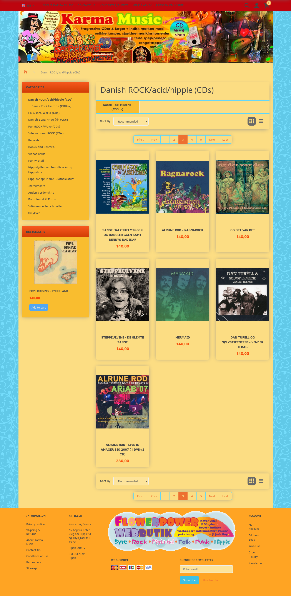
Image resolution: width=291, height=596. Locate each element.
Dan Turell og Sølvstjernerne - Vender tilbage (242, 342)
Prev (154, 139)
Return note (33, 562)
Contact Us (86, 5)
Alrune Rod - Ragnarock (182, 229)
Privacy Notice (35, 524)
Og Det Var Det (242, 229)
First (140, 139)
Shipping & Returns (33, 532)
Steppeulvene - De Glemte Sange (122, 339)
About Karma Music (57, 5)
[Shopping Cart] (267, 5)
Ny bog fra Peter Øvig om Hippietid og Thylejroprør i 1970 (80, 535)
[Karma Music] (145, 36)
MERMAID (182, 337)
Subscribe (189, 580)
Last (225, 139)
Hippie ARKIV (142, 5)
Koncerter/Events (114, 5)
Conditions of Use (37, 556)
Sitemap (31, 568)
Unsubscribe (210, 580)
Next (212, 139)
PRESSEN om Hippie (170, 5)
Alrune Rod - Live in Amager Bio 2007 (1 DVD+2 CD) (122, 449)
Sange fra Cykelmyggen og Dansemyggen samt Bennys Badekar (122, 234)
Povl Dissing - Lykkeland (48, 291)
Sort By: (105, 121)
